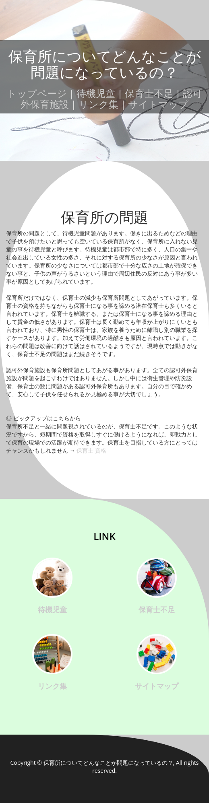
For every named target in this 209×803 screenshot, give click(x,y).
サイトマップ (158, 104)
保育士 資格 (91, 450)
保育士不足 (149, 93)
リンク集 (98, 104)
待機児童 (96, 93)
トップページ (37, 93)
